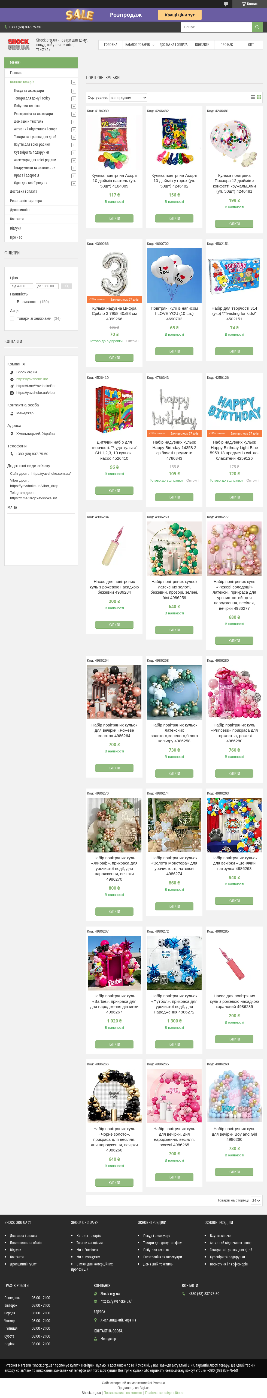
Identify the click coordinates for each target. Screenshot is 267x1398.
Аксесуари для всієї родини (35, 160)
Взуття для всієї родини (32, 144)
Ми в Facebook (87, 1250)
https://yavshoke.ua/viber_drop (34, 486)
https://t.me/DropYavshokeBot (33, 498)
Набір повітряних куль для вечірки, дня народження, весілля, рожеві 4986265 (174, 1136)
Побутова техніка (27, 106)
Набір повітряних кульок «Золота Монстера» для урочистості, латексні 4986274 (174, 865)
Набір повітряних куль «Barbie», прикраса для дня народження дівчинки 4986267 (114, 1003)
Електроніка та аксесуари (33, 114)
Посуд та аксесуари (29, 91)
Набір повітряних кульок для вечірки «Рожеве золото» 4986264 (114, 730)
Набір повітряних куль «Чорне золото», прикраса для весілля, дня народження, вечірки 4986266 (114, 1139)
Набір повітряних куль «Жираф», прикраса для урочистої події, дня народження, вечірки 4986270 (114, 868)
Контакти (202, 45)
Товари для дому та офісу (162, 1243)
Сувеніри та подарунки (31, 152)
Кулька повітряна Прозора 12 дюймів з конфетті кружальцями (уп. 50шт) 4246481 (234, 183)
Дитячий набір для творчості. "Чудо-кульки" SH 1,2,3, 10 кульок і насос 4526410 (114, 450)
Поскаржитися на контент (123, 1393)
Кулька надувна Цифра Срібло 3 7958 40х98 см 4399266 (114, 313)
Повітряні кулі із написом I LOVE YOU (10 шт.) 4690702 (174, 313)
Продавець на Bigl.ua (133, 1388)
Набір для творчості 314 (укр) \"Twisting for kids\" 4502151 (234, 313)
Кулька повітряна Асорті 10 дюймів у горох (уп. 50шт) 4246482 (174, 180)
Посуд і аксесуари (157, 1236)
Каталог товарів (137, 45)
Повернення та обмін (26, 1243)
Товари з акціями (90, 1243)
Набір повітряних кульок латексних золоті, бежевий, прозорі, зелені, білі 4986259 (174, 589)
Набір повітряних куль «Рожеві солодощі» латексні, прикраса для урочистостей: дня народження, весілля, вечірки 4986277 (234, 595)
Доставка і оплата (173, 45)
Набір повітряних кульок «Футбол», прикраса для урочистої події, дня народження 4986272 (174, 1003)
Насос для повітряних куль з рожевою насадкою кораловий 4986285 (234, 1001)
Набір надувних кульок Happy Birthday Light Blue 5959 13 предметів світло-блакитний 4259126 (234, 450)
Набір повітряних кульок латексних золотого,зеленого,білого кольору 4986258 (174, 733)
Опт (251, 45)
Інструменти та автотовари (34, 168)
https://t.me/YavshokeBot (36, 386)
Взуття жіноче (220, 1236)
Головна (110, 45)
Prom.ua (159, 1383)
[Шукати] (257, 27)
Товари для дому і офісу (32, 98)
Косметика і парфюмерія (229, 1264)
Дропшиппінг (20, 210)
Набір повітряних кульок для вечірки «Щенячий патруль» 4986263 (234, 863)
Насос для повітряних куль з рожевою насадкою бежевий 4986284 (114, 586)
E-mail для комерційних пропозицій (92, 1267)
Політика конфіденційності (165, 1393)
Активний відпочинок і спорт (35, 129)
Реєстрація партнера (26, 201)
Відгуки (15, 228)
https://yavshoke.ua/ (32, 379)
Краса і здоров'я (26, 175)
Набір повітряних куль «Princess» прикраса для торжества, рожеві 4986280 (234, 733)
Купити (114, 218)
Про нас (226, 45)
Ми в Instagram (88, 1257)
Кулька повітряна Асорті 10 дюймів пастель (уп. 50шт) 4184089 (114, 180)
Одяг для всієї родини (30, 183)
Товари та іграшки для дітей (35, 137)
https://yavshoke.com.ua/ (51, 473)
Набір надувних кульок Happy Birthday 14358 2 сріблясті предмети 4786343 (174, 450)
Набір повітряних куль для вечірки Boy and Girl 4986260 (234, 1134)
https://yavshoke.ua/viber (36, 393)
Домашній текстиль (28, 121)
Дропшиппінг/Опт (23, 1264)
